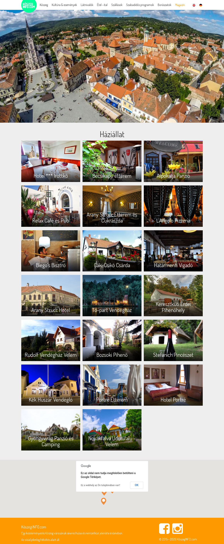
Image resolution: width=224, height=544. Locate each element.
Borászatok (164, 5)
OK (137, 485)
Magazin (180, 5)
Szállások (116, 5)
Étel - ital (102, 5)
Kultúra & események (64, 5)
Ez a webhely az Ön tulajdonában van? (100, 485)
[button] (104, 492)
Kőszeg (44, 5)
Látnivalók (87, 5)
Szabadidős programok (140, 5)
